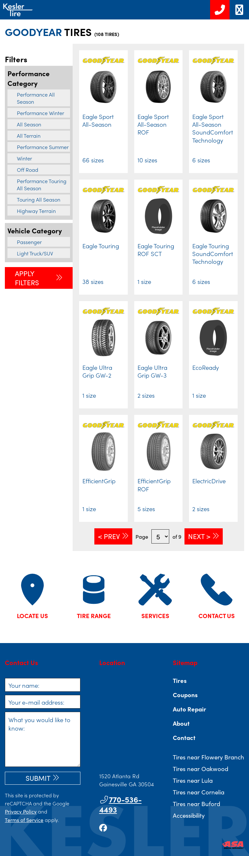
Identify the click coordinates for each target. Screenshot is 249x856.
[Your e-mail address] (42, 702)
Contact (184, 737)
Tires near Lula (193, 780)
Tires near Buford (196, 803)
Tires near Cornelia (198, 792)
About (181, 723)
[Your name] (42, 685)
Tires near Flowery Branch (208, 757)
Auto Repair (189, 709)
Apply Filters (27, 277)
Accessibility (189, 815)
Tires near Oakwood (200, 768)
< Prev (109, 536)
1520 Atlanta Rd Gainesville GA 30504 (126, 780)
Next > (199, 536)
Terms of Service (24, 819)
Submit (38, 778)
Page (142, 536)
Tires (180, 680)
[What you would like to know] (42, 739)
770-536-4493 (120, 804)
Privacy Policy (21, 811)
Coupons (185, 694)
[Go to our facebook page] (103, 827)
